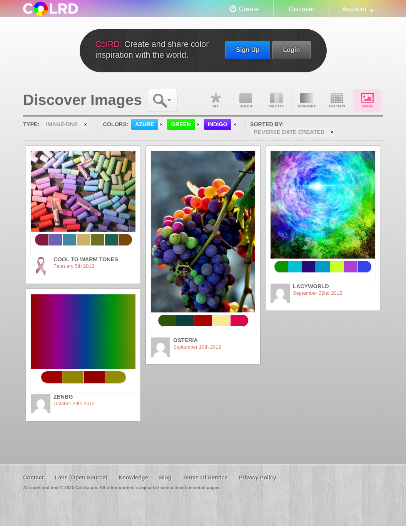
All (215, 100)
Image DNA (367, 100)
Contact (33, 477)
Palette (276, 100)
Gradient (307, 100)
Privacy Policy (257, 477)
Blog (165, 477)
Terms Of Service (204, 477)
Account (354, 9)
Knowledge (133, 477)
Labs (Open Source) (81, 477)
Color (246, 100)
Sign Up (247, 49)
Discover (301, 9)
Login (291, 49)
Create (249, 9)
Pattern (337, 100)
